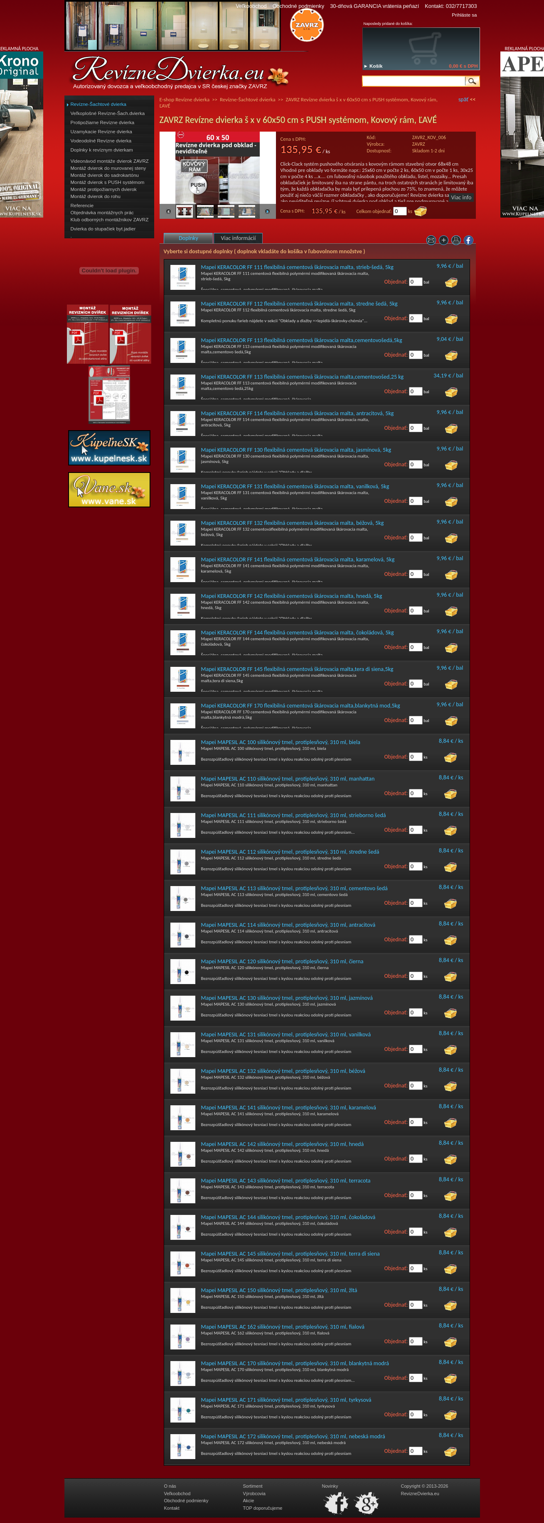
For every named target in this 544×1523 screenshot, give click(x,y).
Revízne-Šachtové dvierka (98, 104)
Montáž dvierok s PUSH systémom (108, 182)
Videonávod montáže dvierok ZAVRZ (110, 161)
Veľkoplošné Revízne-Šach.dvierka (108, 113)
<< (473, 99)
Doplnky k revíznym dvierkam (102, 149)
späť (463, 99)
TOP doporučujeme (263, 1508)
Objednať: (396, 281)
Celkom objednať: (374, 211)
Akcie (248, 1500)
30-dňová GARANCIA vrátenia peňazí (374, 6)
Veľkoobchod (251, 6)
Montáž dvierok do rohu (96, 196)
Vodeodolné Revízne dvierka (101, 140)
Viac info (461, 197)
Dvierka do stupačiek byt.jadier (103, 228)
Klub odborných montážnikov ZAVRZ (110, 219)
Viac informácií (238, 238)
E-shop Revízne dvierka (185, 99)
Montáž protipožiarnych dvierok (104, 189)
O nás (170, 1486)
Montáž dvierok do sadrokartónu (105, 175)
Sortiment (253, 1486)
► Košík (373, 66)
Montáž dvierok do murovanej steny (108, 168)
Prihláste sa (464, 14)
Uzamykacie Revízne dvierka (101, 131)
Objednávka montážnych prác (102, 212)
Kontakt (172, 1508)
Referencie (82, 205)
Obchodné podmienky (299, 6)
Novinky (330, 1486)
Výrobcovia (254, 1493)
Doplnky (188, 238)
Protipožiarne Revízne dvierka (103, 122)
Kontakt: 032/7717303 (451, 6)
